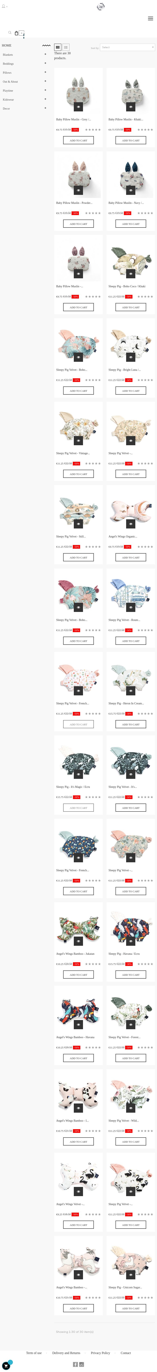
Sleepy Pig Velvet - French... (72, 703)
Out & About (10, 81)
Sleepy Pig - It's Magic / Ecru (73, 786)
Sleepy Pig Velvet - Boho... (71, 369)
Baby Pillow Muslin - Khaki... (126, 119)
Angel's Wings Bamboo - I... (72, 1120)
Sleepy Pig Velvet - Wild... (124, 1120)
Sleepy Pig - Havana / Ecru (124, 953)
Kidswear (8, 99)
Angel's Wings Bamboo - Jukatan (75, 953)
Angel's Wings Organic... (123, 536)
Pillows (7, 72)
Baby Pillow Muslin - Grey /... (73, 119)
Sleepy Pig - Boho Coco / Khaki (127, 286)
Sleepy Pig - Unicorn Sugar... (125, 1287)
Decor (6, 108)
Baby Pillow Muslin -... (69, 286)
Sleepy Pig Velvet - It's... (123, 786)
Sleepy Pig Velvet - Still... (71, 536)
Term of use (34, 1353)
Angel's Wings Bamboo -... (71, 1287)
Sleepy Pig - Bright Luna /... (125, 369)
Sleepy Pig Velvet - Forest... (124, 1037)
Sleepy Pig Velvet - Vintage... (73, 453)
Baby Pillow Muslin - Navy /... (126, 202)
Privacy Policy (100, 1353)
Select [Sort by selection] (128, 47)
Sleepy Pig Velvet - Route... (124, 620)
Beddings (8, 63)
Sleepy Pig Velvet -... (121, 453)
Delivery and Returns (66, 1353)
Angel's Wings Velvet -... (70, 1204)
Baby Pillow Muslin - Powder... (74, 202)
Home (6, 45)
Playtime (8, 90)
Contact (126, 1353)
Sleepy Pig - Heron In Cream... (126, 703)
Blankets (8, 54)
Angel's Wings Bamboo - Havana (75, 1037)
